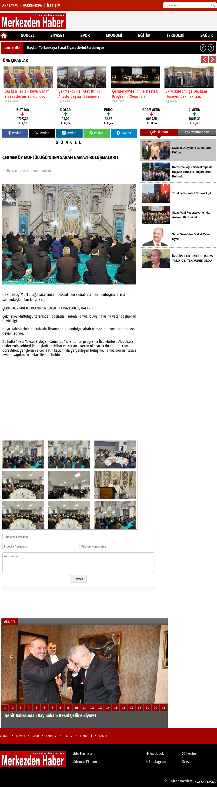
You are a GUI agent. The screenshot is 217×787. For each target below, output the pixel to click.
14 (108, 708)
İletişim (53, 5)
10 (76, 708)
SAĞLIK (206, 35)
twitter (189, 753)
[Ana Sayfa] (4, 35)
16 (124, 708)
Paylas (14, 133)
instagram (156, 761)
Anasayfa (10, 5)
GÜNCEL (27, 35)
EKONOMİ (114, 35)
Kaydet (78, 578)
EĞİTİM (144, 35)
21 (163, 708)
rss (186, 761)
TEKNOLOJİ (175, 35)
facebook (155, 753)
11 (84, 708)
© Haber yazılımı (190, 781)
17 (132, 708)
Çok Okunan (159, 132)
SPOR (85, 35)
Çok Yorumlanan (197, 132)
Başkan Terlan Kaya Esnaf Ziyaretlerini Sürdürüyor (65, 47)
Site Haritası (82, 753)
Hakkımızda (32, 5)
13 (100, 708)
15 (116, 708)
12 (92, 708)
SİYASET (57, 35)
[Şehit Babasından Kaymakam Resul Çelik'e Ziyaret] (84, 676)
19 (147, 708)
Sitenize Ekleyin (85, 761)
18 (139, 708)
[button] (203, 48)
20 (155, 708)
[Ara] (213, 5)
